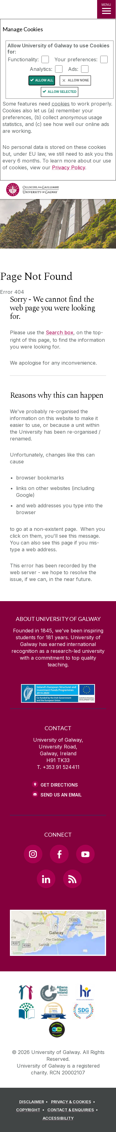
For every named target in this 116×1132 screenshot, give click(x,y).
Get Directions (59, 784)
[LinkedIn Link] (46, 879)
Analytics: (41, 69)
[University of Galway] (32, 191)
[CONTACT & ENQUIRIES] (73, 1110)
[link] (25, 992)
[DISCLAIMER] (34, 1102)
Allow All (44, 80)
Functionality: (23, 59)
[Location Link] (58, 951)
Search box (59, 332)
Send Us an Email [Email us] (61, 794)
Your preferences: (75, 59)
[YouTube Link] (85, 854)
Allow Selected (62, 91)
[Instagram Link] (33, 854)
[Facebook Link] (59, 854)
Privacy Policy (68, 167)
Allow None (78, 80)
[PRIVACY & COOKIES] (74, 1102)
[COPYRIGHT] (31, 1110)
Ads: (73, 69)
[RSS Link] (72, 879)
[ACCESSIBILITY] (58, 1118)
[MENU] (106, 9)
